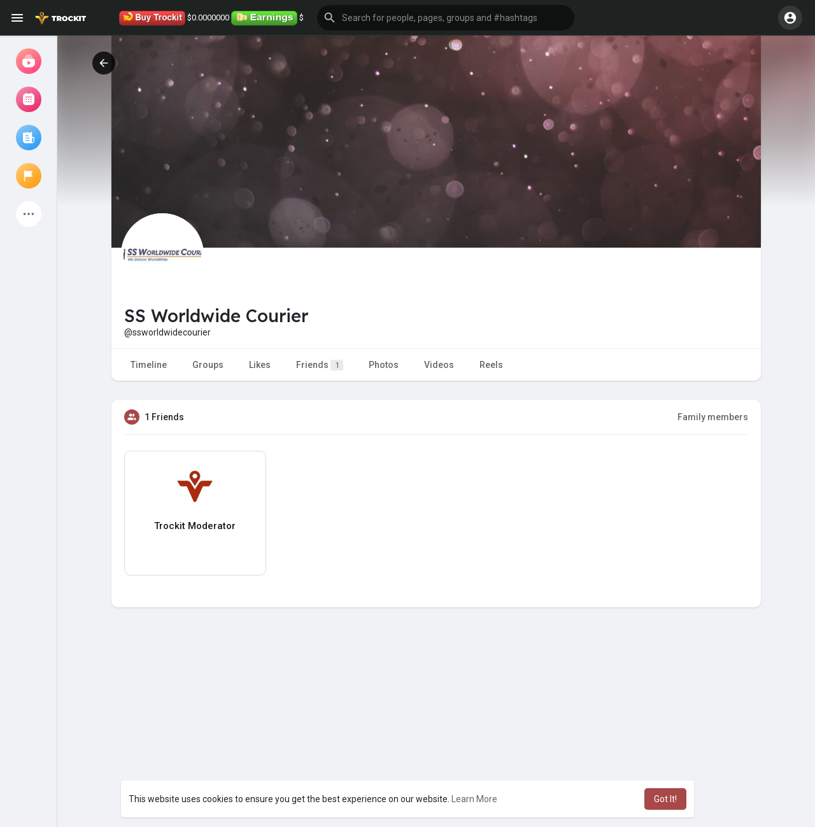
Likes (260, 365)
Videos (439, 365)
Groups (207, 365)
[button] (445, 18)
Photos (384, 365)
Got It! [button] (665, 799)
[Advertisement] (436, 735)
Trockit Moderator (195, 526)
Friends (319, 365)
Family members (712, 417)
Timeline (149, 365)
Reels (491, 365)
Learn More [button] (474, 799)
